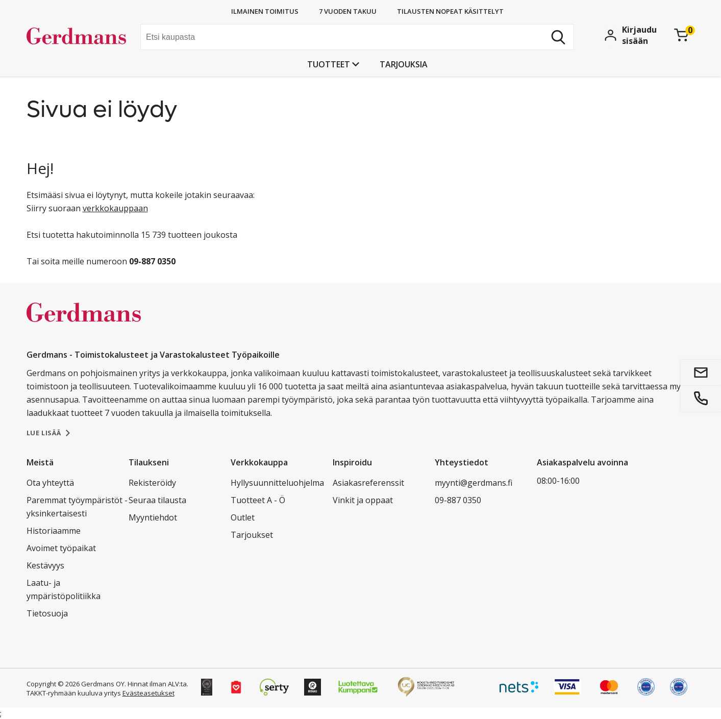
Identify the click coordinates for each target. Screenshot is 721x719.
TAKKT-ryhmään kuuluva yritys (74, 693)
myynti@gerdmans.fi (473, 482)
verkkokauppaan (115, 208)
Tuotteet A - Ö (258, 500)
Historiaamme (54, 530)
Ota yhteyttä (50, 482)
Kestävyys (45, 565)
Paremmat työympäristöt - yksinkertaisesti (77, 506)
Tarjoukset (252, 534)
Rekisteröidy (152, 482)
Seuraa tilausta (157, 500)
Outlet (243, 517)
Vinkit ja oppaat (363, 500)
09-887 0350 (458, 500)
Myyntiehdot (153, 517)
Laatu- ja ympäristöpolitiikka (64, 589)
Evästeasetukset (148, 693)
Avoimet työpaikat (61, 548)
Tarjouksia (404, 64)
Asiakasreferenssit (368, 482)
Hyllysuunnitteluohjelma (277, 482)
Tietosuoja (47, 613)
